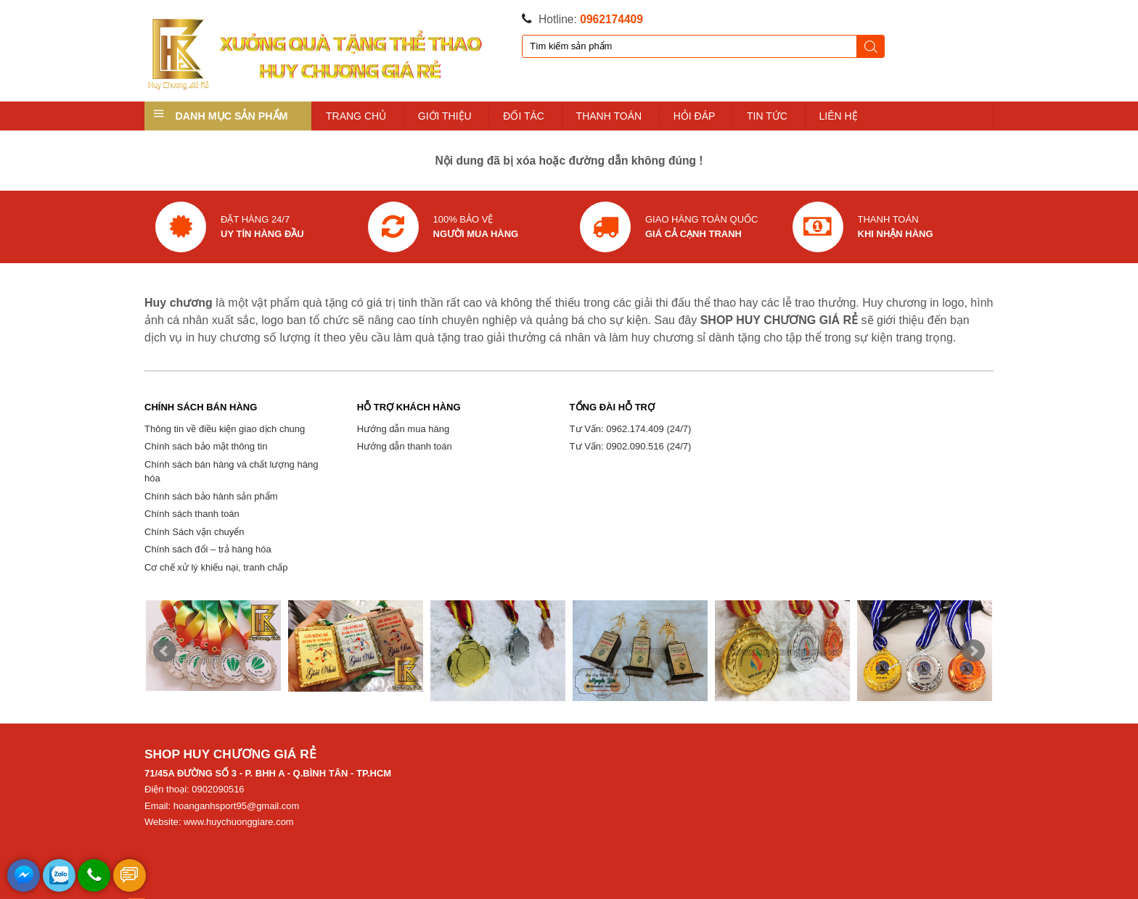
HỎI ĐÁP (695, 116)
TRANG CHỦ (356, 116)
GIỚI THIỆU (445, 116)
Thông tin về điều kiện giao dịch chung (224, 428)
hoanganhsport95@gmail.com (236, 805)
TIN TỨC (767, 116)
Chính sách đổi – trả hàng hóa (207, 549)
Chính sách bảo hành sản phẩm (211, 496)
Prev (164, 651)
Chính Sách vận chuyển (194, 531)
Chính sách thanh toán (192, 513)
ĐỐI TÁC (523, 116)
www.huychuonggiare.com (239, 821)
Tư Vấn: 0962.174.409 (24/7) (631, 428)
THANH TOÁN (609, 116)
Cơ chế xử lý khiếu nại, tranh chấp (215, 567)
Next (973, 651)
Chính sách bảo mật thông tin (205, 446)
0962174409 (611, 19)
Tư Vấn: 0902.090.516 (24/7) (631, 446)
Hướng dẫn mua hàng (403, 428)
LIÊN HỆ (838, 116)
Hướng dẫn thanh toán (404, 446)
